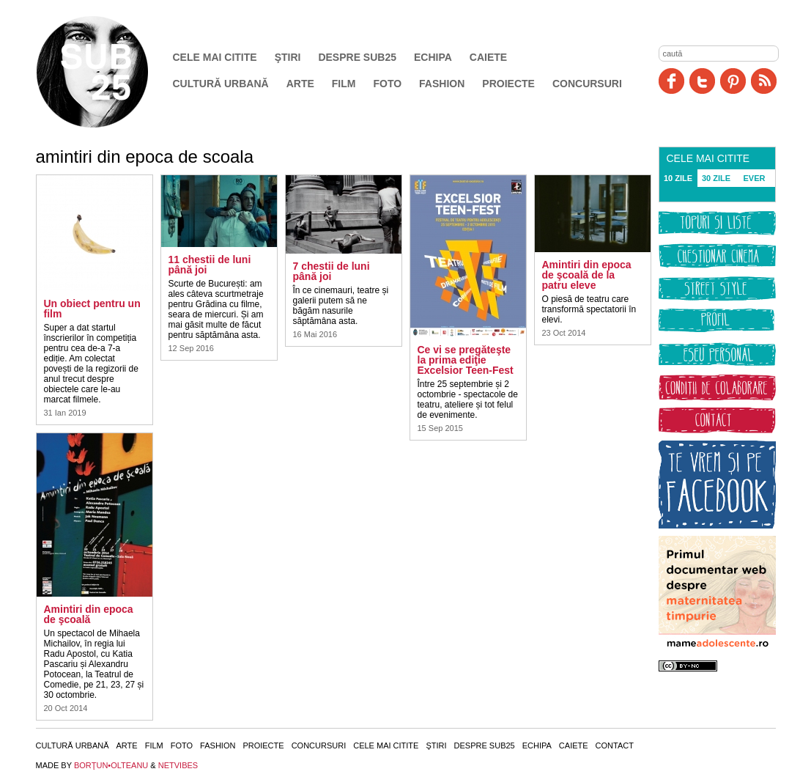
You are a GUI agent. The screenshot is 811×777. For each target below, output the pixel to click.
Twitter (702, 81)
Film (344, 83)
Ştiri (288, 57)
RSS (764, 81)
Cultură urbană (221, 83)
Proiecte (508, 83)
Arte (300, 83)
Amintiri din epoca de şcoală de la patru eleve (587, 275)
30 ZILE (716, 178)
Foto (387, 83)
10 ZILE (678, 178)
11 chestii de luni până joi (210, 265)
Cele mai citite (215, 57)
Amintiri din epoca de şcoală (88, 614)
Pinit (733, 81)
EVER (755, 178)
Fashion (441, 83)
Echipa (433, 57)
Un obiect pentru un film (92, 309)
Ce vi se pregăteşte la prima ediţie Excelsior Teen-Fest (466, 360)
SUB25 (109, 71)
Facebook (671, 81)
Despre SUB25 (357, 57)
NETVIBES (178, 765)
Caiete (488, 57)
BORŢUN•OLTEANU (111, 765)
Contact (615, 745)
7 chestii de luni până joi (331, 271)
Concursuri (587, 83)
